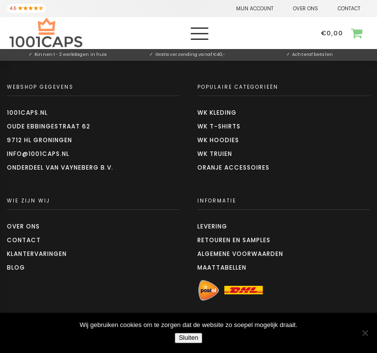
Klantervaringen (37, 254)
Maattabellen (221, 267)
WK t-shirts (219, 126)
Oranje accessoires (233, 167)
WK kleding (217, 112)
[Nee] (365, 333)
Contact (24, 240)
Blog (16, 267)
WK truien (214, 154)
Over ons (23, 226)
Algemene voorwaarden (240, 254)
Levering (212, 226)
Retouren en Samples (233, 240)
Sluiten (188, 337)
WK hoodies (218, 140)
